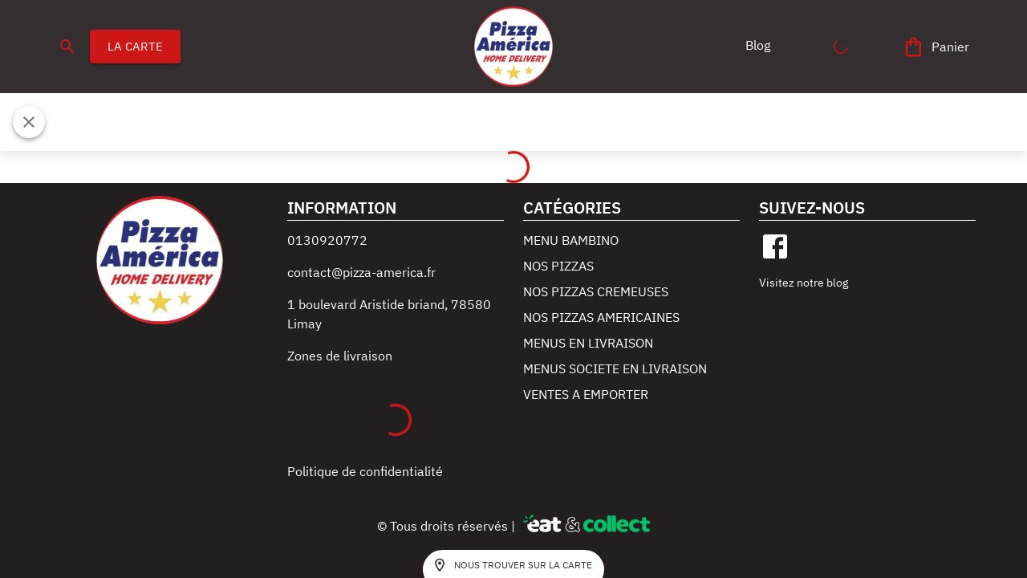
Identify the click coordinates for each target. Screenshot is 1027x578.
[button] (757, 45)
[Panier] (937, 47)
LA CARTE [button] (135, 46)
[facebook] (775, 246)
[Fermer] (29, 122)
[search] (67, 46)
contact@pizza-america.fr (361, 272)
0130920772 (327, 240)
